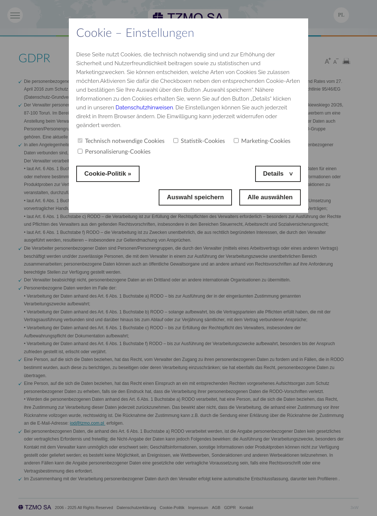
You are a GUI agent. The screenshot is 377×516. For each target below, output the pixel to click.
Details (274, 173)
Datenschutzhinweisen (144, 107)
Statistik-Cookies (199, 141)
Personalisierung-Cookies (114, 152)
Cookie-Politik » (107, 173)
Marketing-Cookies (262, 141)
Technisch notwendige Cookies (121, 141)
